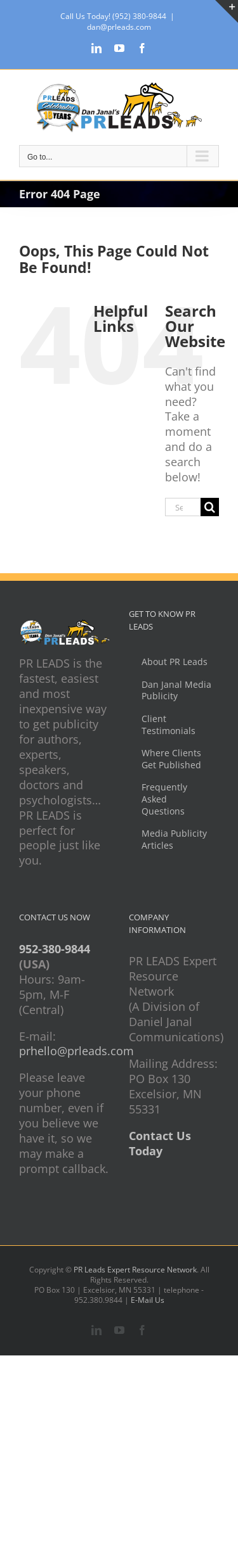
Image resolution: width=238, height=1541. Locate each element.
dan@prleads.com (119, 27)
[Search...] (183, 507)
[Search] (210, 507)
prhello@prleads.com (76, 1050)
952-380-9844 (54, 948)
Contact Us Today (160, 1143)
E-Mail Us (147, 1300)
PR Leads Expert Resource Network (135, 1269)
